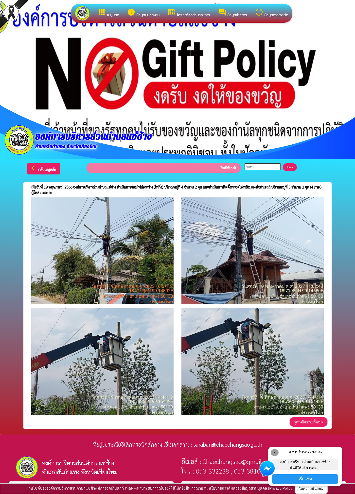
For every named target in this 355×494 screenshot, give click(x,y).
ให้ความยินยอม (311, 488)
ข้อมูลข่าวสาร (232, 13)
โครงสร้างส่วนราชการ (188, 13)
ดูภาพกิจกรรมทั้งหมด (308, 421)
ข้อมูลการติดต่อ (271, 13)
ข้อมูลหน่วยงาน (143, 13)
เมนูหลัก (108, 13)
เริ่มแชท (305, 479)
